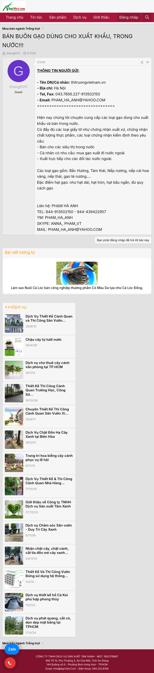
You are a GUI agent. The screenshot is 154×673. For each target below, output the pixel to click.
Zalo (12, 649)
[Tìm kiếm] (147, 17)
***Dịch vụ (15, 307)
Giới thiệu (101, 17)
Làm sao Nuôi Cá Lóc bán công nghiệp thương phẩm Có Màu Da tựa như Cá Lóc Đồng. (77, 288)
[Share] (142, 62)
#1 (147, 62)
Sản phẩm (57, 17)
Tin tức (36, 17)
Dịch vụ (79, 17)
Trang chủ (14, 17)
